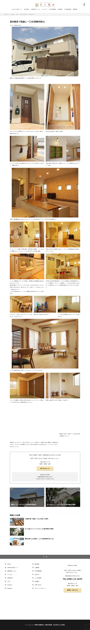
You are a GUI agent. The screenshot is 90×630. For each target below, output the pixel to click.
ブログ (9, 581)
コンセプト (44, 9)
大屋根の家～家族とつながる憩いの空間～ (37, 519)
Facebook (9, 584)
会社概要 (60, 9)
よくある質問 (38, 578)
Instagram (9, 588)
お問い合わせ (38, 584)
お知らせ (37, 574)
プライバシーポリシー (40, 588)
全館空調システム (35, 9)
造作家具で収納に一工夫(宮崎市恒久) (27, 14)
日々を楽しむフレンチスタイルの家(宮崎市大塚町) (39, 529)
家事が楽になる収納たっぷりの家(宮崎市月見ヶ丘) (39, 538)
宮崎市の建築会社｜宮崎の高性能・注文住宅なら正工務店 (50, 624)
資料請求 (75, 9)
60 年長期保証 (52, 9)
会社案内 (37, 581)
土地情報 (37, 567)
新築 (17, 14)
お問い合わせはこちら (45, 468)
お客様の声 (10, 578)
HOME (7, 14)
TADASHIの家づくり (16, 9)
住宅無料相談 (67, 9)
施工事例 (26, 9)
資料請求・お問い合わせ (72, 590)
